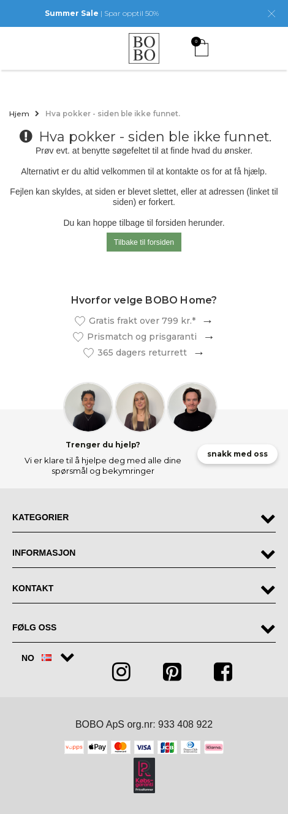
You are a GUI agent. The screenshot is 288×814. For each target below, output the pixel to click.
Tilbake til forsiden (144, 242)
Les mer (204, 321)
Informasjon (43, 553)
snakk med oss (237, 453)
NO (36, 658)
